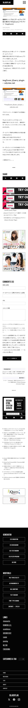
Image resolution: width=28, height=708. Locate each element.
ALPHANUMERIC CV (14, 584)
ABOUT (4, 684)
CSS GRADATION (14, 539)
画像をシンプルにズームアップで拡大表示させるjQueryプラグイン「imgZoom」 (14, 22)
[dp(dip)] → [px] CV (14, 607)
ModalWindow (18, 29)
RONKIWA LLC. (7, 625)
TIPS (4, 680)
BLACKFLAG (15, 706)
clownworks (6, 621)
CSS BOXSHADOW (14, 545)
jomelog (5, 641)
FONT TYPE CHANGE (14, 601)
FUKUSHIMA (6, 649)
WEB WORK (5, 677)
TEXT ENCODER (14, 595)
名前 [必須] (6, 285)
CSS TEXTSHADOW (14, 551)
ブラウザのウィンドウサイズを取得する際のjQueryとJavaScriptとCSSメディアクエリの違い (14, 473)
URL (4, 300)
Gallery (8, 29)
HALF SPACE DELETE (14, 578)
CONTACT (5, 688)
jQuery (12, 29)
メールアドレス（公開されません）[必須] (14, 292)
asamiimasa (6, 629)
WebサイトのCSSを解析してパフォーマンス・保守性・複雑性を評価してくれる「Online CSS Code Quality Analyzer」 (14, 434)
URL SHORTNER (14, 589)
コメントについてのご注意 (12, 349)
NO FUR (5, 645)
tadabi (5, 637)
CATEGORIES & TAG (9, 659)
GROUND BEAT (7, 633)
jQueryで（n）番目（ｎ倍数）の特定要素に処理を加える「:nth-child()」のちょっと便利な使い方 (14, 371)
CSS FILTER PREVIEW (14, 557)
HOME (4, 673)
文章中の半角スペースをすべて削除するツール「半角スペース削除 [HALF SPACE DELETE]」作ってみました (14, 468)
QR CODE (14, 562)
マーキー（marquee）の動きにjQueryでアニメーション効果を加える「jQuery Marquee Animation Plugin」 (14, 380)
